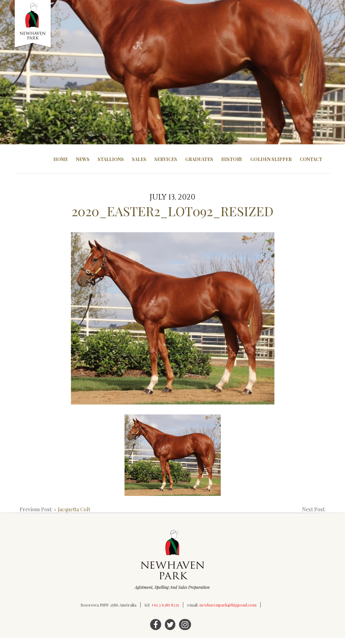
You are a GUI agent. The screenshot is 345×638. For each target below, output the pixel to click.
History (231, 159)
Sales (139, 159)
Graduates (199, 159)
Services (165, 159)
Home (60, 159)
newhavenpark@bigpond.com (227, 605)
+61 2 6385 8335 (165, 605)
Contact (311, 159)
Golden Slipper (271, 159)
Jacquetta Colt (74, 509)
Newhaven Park (33, 24)
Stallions (111, 159)
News (83, 159)
